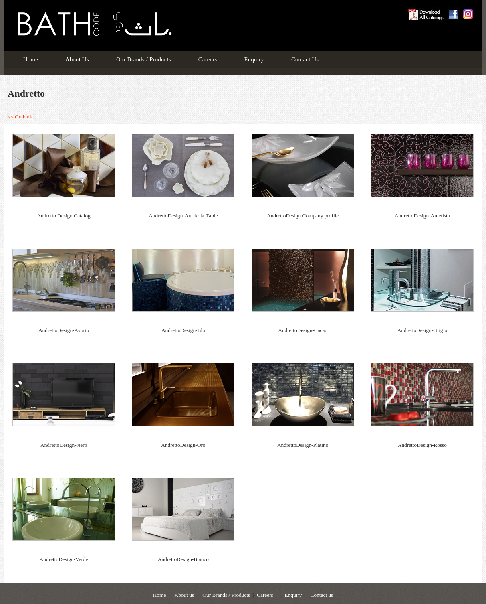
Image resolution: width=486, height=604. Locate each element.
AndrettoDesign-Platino (302, 445)
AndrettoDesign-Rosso (422, 445)
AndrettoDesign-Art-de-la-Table (183, 216)
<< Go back (20, 117)
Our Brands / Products (143, 59)
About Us (77, 59)
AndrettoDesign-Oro (183, 445)
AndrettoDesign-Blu (183, 330)
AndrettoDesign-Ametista (422, 216)
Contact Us (305, 59)
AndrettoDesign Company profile (303, 216)
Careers (207, 59)
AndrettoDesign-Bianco (183, 559)
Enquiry (254, 59)
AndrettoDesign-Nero (63, 445)
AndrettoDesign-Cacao (302, 330)
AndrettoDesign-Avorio (63, 330)
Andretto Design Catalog (63, 216)
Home (30, 59)
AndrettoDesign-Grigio (422, 330)
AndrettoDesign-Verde (64, 559)
